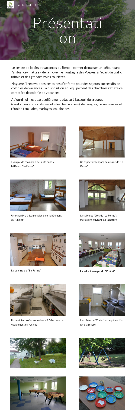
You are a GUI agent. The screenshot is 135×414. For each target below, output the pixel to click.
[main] (67, 30)
